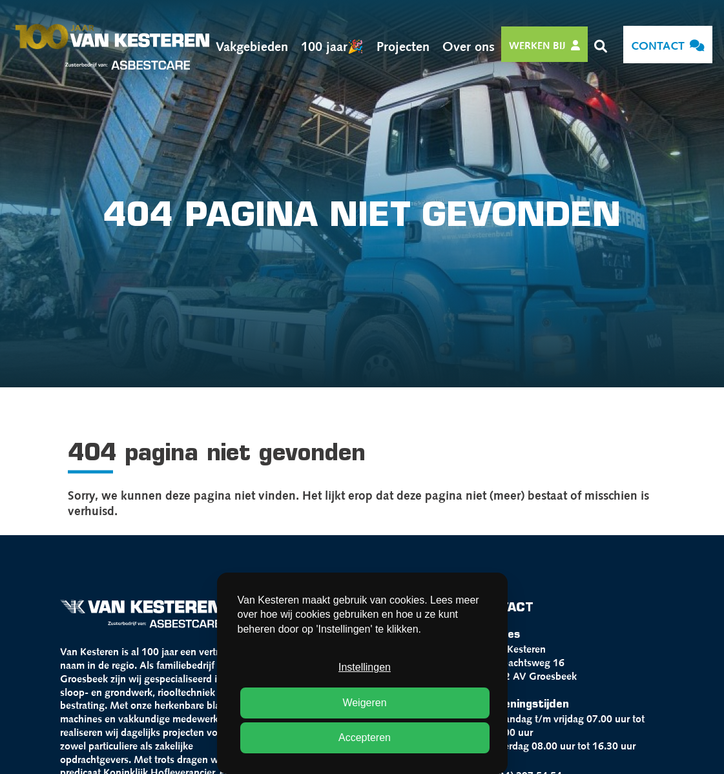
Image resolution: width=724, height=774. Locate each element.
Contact (668, 45)
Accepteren (364, 737)
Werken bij (544, 45)
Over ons (468, 44)
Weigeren (364, 702)
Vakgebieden (252, 44)
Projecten (403, 44)
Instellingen (364, 667)
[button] (601, 44)
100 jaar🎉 (332, 44)
